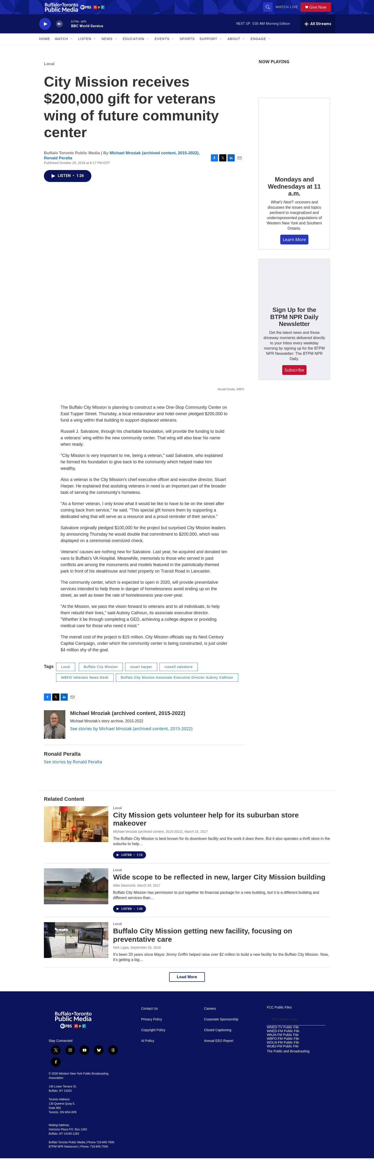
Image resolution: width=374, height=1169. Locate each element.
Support (208, 50)
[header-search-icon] (269, 12)
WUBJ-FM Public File (283, 1057)
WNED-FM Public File (283, 1042)
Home (44, 50)
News (107, 50)
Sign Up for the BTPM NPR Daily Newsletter (294, 327)
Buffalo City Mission (101, 677)
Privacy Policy (151, 1030)
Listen (84, 50)
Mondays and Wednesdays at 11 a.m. (294, 197)
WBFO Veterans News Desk (85, 688)
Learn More (294, 250)
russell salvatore (179, 677)
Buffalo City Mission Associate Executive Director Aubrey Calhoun (177, 688)
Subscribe (294, 380)
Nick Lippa (121, 958)
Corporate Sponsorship (221, 1030)
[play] (45, 34)
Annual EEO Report (218, 1051)
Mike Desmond (124, 896)
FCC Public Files (279, 1018)
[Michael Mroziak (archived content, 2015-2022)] (54, 735)
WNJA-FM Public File (283, 1045)
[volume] (59, 34)
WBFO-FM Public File (283, 1049)
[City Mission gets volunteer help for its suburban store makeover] (76, 835)
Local (49, 74)
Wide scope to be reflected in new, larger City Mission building (219, 888)
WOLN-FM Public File (283, 1053)
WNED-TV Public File (283, 1038)
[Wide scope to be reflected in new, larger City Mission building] (76, 897)
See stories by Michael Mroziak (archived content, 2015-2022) (131, 739)
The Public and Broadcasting (288, 1062)
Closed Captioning (217, 1041)
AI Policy (147, 1051)
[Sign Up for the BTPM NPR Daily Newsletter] (294, 290)
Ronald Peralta (58, 168)
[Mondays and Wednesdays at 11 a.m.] (294, 144)
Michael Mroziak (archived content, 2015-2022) (154, 163)
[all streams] (318, 34)
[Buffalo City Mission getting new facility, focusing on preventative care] (76, 951)
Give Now (320, 12)
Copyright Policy (153, 1041)
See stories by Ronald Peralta (73, 772)
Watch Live (288, 12)
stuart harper (141, 677)
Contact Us (149, 1019)
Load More (187, 988)
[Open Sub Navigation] (71, 50)
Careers (210, 1019)
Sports (187, 50)
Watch (61, 50)
